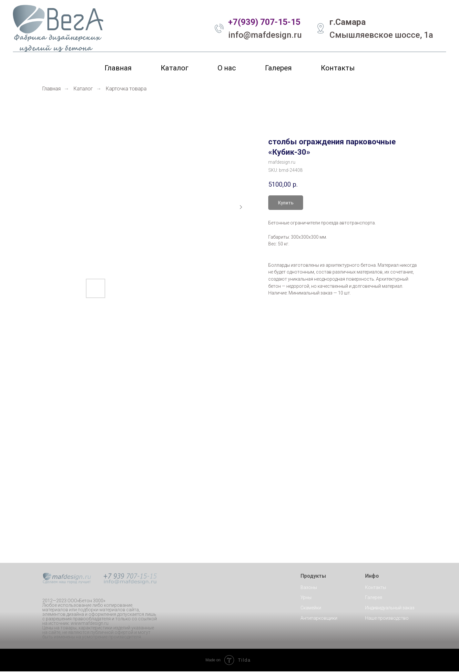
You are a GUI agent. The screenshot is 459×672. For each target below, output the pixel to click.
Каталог (175, 68)
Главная (118, 68)
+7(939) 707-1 (255, 22)
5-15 (292, 22)
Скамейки (311, 608)
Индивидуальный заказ (389, 608)
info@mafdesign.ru (265, 35)
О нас (227, 68)
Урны (306, 598)
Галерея (278, 68)
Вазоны (309, 587)
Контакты (338, 68)
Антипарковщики (319, 618)
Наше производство (387, 618)
